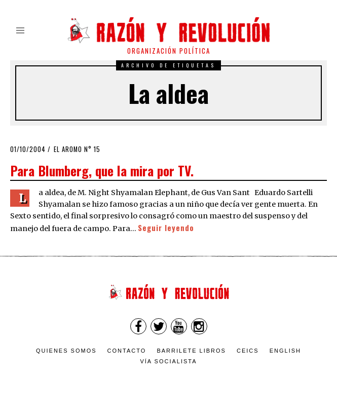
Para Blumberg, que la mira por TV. (102, 170)
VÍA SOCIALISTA (168, 361)
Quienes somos (66, 351)
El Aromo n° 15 (77, 149)
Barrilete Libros (191, 351)
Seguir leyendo (166, 227)
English (285, 351)
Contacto (126, 351)
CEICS (248, 351)
